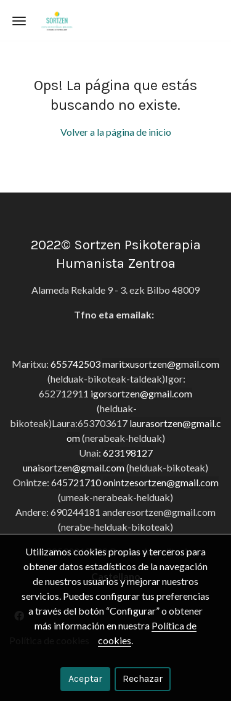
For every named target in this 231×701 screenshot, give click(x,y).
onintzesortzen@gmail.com (161, 482)
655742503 (75, 364)
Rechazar (143, 678)
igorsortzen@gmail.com (141, 393)
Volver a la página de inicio (115, 132)
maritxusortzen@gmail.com (160, 364)
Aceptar (85, 678)
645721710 (76, 482)
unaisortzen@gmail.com (73, 467)
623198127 (128, 452)
